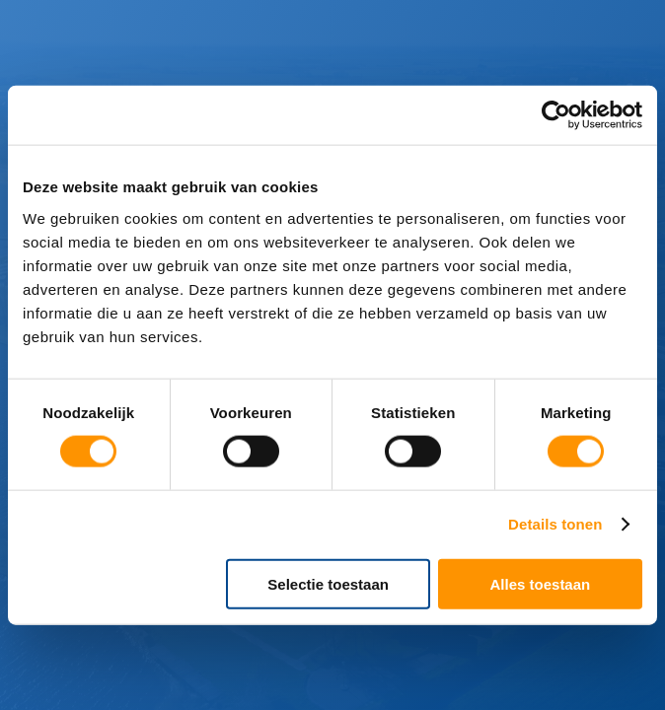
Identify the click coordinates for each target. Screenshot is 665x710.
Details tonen (555, 524)
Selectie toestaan (328, 583)
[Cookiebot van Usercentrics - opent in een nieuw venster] (556, 115)
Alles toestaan (540, 583)
